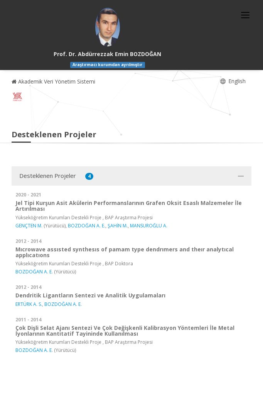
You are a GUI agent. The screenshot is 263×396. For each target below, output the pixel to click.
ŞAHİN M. (118, 225)
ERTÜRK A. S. (28, 304)
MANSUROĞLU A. (148, 225)
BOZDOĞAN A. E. (86, 225)
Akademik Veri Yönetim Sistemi (53, 81)
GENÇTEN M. (28, 225)
